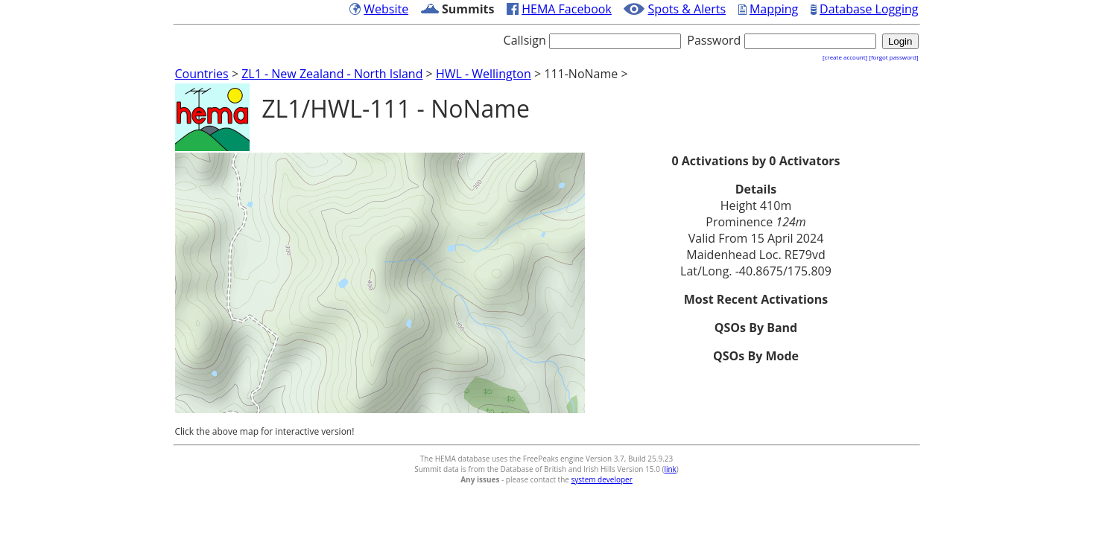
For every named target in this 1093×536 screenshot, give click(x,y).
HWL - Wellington (483, 74)
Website (386, 9)
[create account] (845, 57)
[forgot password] (893, 57)
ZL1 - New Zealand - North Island (331, 74)
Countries (202, 74)
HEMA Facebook (567, 9)
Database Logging (869, 9)
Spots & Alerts (687, 9)
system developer (602, 479)
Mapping (774, 9)
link (670, 469)
